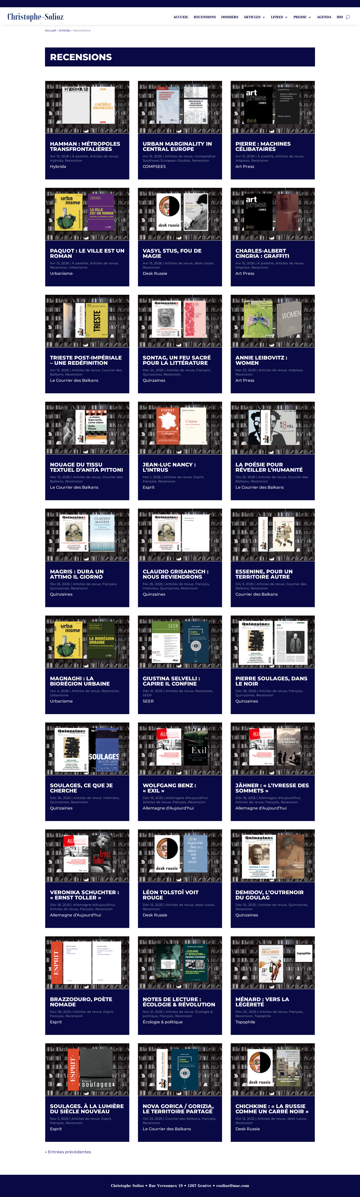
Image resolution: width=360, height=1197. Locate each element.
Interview (111, 798)
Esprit (108, 1012)
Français (109, 584)
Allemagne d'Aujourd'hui (94, 905)
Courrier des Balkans (182, 1119)
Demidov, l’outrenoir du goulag (270, 895)
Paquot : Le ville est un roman (87, 253)
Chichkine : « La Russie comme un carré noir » (272, 1109)
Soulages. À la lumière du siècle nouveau (87, 1109)
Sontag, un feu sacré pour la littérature (177, 360)
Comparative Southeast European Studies (179, 158)
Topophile (262, 1016)
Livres (277, 17)
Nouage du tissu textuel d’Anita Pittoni (86, 467)
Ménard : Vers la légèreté (262, 1002)
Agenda (324, 17)
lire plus (61, 171)
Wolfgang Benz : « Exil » (169, 788)
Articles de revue (104, 156)
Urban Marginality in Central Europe (177, 146)
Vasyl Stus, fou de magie (172, 253)
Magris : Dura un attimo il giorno (77, 574)
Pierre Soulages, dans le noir (272, 681)
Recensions (205, 17)
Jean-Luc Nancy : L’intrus (169, 467)
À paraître (80, 156)
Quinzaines (59, 588)
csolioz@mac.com (232, 1186)
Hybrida (56, 160)
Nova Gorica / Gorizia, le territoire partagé (178, 1109)
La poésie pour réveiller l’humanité (269, 467)
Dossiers (229, 17)
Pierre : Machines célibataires (263, 146)
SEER (147, 695)
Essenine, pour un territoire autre (264, 574)
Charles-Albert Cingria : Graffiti (262, 253)
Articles (252, 17)
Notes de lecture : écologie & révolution (179, 1002)
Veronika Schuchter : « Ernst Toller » (84, 895)
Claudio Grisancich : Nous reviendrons (175, 574)
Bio (340, 17)
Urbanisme (78, 267)
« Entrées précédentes (68, 1152)
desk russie (204, 263)
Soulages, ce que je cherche (81, 788)
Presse (300, 17)
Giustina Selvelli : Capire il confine (171, 681)
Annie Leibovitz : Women (261, 360)
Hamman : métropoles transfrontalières (85, 146)
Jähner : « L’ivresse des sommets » (272, 788)
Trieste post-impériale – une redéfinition (86, 360)
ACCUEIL (181, 17)
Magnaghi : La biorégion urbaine (80, 681)
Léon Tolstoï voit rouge (170, 895)
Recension (73, 160)
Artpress (243, 160)
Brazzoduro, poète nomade (81, 1002)
